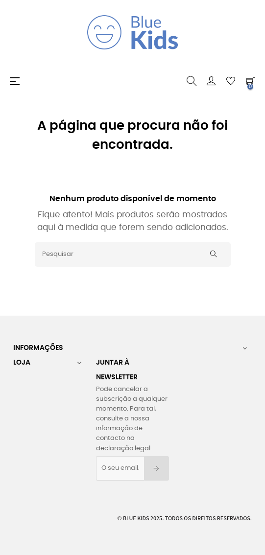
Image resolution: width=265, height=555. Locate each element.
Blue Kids (136, 518)
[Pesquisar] (132, 254)
